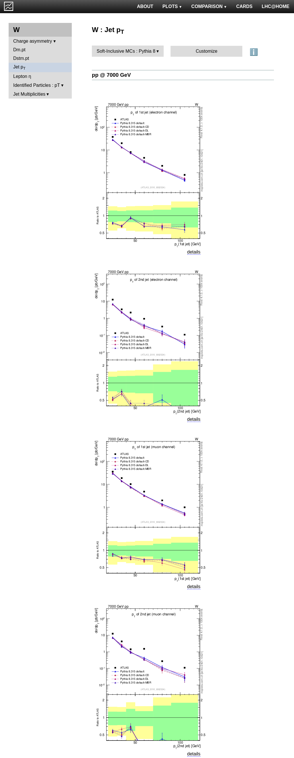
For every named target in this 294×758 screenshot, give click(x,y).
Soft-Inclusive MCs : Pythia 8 (126, 51)
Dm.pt (19, 49)
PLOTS (172, 6)
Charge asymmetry (32, 41)
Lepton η (22, 76)
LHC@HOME (275, 6)
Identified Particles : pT (36, 85)
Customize (207, 51)
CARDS (244, 6)
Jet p (19, 67)
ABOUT (145, 6)
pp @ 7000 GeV (111, 75)
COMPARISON (209, 6)
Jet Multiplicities (29, 94)
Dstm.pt (21, 58)
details (193, 252)
